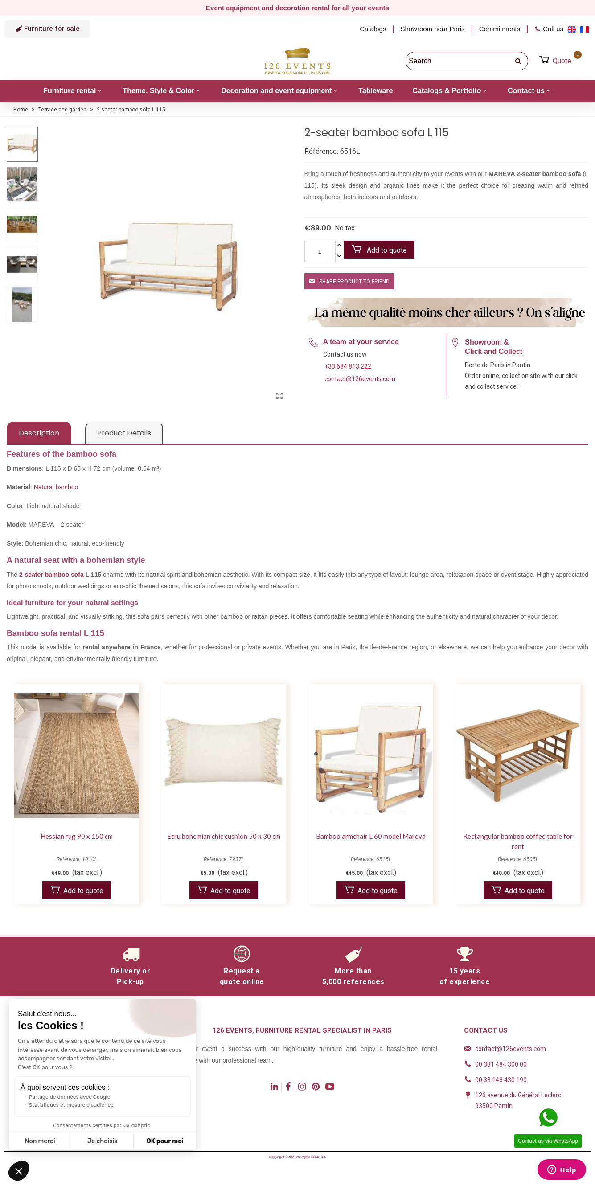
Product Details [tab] (124, 433)
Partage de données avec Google (70, 1097)
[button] (47, 29)
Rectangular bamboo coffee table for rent (518, 841)
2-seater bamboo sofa (52, 574)
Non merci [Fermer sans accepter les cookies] (40, 1141)
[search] (519, 61)
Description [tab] (39, 433)
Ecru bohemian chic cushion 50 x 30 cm (223, 836)
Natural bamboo (56, 487)
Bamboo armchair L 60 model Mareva (371, 836)
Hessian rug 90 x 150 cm (77, 836)
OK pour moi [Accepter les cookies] (165, 1141)
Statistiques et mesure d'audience (71, 1105)
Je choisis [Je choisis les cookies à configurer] (102, 1141)
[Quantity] (319, 251)
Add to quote (379, 249)
